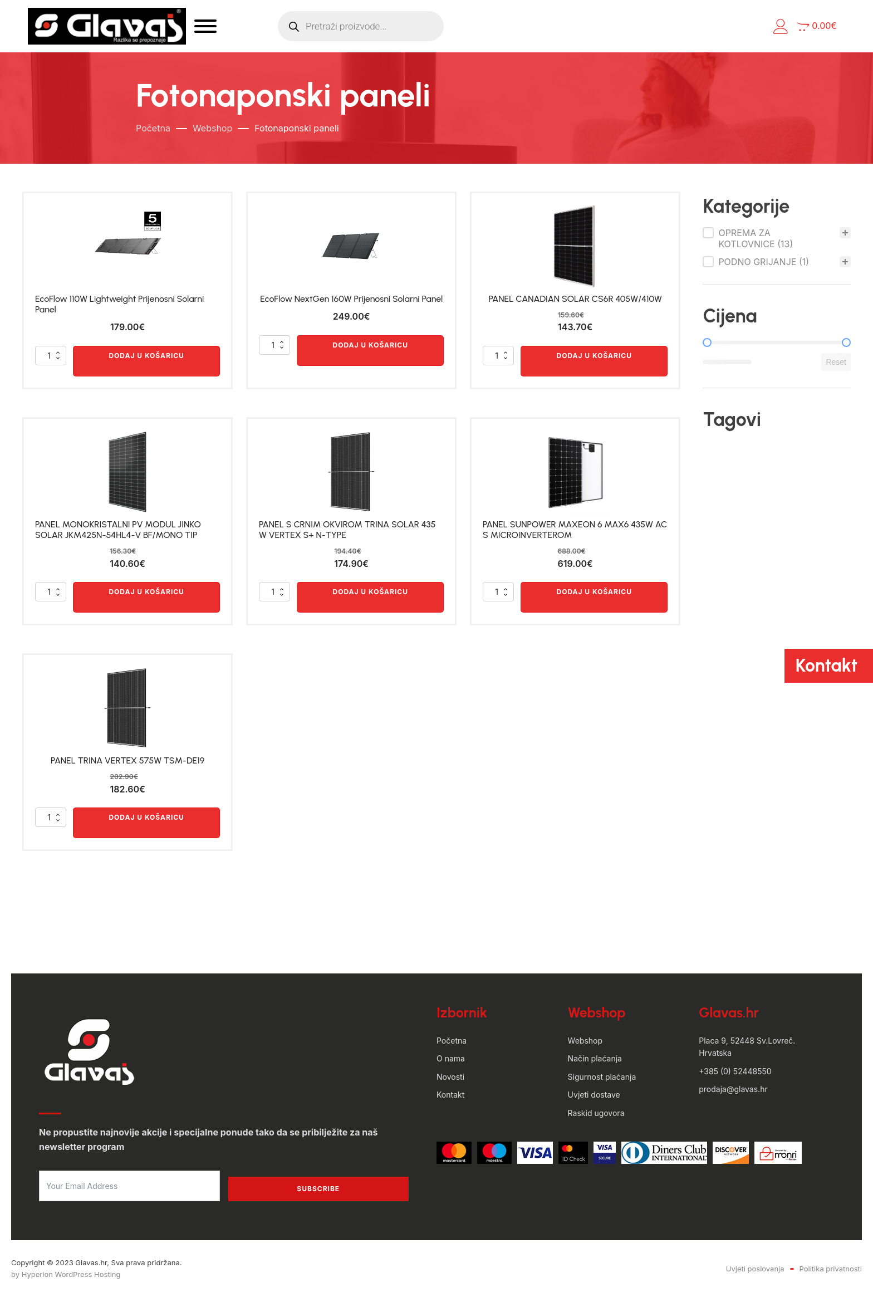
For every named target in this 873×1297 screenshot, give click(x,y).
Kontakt (450, 1094)
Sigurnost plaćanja (602, 1076)
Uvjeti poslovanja (755, 1268)
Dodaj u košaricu (146, 355)
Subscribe (318, 1189)
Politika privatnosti (831, 1268)
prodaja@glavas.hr (733, 1089)
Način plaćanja (595, 1058)
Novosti (450, 1076)
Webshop (212, 128)
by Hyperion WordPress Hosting (65, 1274)
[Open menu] (214, 26)
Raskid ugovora (596, 1113)
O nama (450, 1058)
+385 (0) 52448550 (735, 1071)
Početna (153, 128)
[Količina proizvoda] (50, 355)
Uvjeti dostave (594, 1094)
